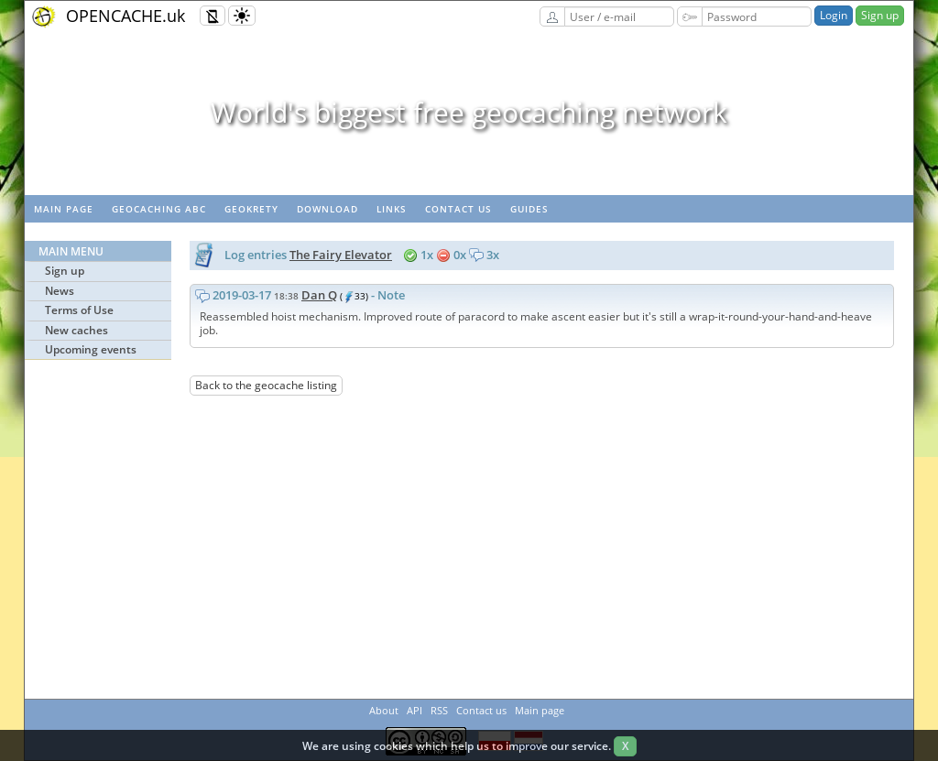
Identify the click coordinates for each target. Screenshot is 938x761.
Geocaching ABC (159, 208)
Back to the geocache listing (266, 385)
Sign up (880, 15)
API (414, 710)
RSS (439, 710)
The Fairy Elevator (340, 254)
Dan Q (319, 295)
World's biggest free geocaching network (469, 112)
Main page (63, 208)
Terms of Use (79, 310)
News (59, 291)
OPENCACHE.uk (125, 16)
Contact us (458, 208)
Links (391, 208)
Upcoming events (90, 349)
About (383, 710)
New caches (76, 330)
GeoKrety (251, 208)
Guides (529, 208)
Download (327, 208)
